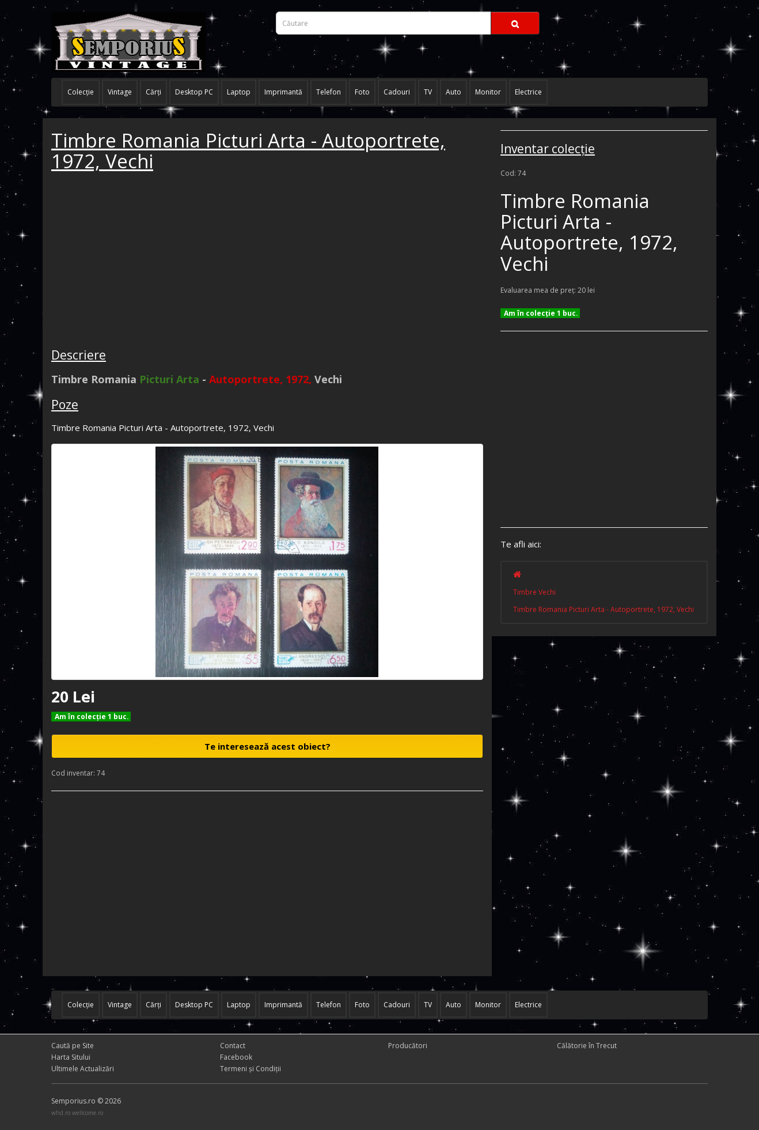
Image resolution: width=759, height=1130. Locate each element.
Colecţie (80, 92)
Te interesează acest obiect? (267, 746)
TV (428, 92)
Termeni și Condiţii (250, 1069)
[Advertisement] (137, 262)
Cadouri (397, 92)
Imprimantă (283, 92)
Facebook (236, 1057)
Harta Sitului (70, 1057)
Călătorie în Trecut (587, 1045)
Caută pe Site (72, 1045)
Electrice (528, 92)
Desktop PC (194, 92)
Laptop (239, 92)
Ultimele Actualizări (82, 1069)
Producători (407, 1045)
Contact (232, 1045)
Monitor (488, 92)
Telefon (328, 92)
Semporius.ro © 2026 (86, 1101)
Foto (362, 92)
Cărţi (153, 92)
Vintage (120, 92)
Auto (453, 92)
